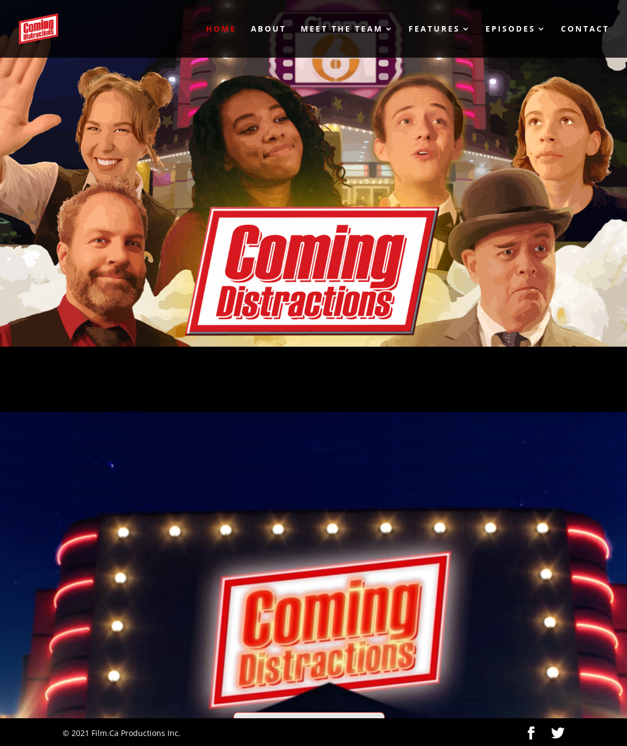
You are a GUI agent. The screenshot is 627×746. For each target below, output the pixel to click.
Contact (585, 29)
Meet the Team (341, 29)
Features (434, 29)
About (268, 29)
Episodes (511, 29)
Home (221, 29)
